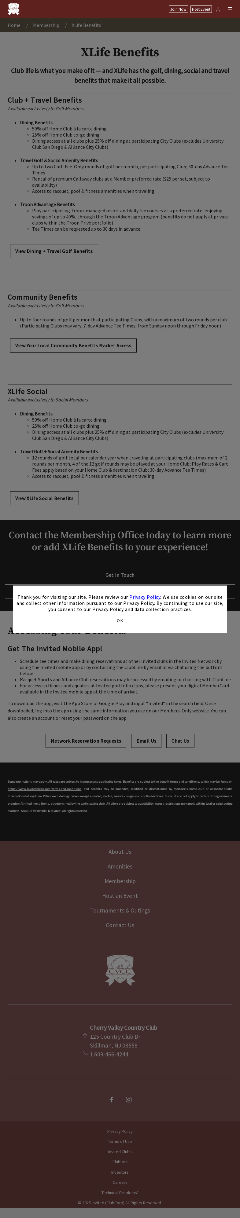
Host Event (201, 9)
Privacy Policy (144, 597)
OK (120, 620)
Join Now (178, 9)
